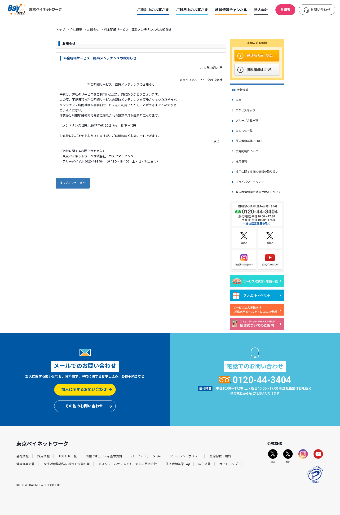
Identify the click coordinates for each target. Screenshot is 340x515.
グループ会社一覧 (247, 120)
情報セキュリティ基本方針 (104, 456)
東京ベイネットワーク (34, 9)
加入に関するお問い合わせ (84, 389)
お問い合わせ (320, 10)
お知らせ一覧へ (73, 183)
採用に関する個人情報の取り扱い (257, 171)
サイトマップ (228, 464)
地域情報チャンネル (231, 10)
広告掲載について (247, 151)
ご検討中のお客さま (153, 10)
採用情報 (241, 161)
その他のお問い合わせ (84, 406)
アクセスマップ (245, 110)
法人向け (261, 10)
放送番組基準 (178, 464)
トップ (60, 29)
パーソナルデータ (146, 456)
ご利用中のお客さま (192, 10)
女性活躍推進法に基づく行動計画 (67, 464)
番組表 (285, 10)
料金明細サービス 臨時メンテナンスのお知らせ (99, 58)
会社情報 (242, 90)
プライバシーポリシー (250, 182)
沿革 (238, 100)
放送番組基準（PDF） (249, 141)
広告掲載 (204, 464)
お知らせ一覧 (244, 130)
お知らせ (93, 29)
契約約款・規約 (220, 456)
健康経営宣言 (25, 464)
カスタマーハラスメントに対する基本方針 (127, 464)
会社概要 (76, 29)
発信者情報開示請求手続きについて (258, 192)
